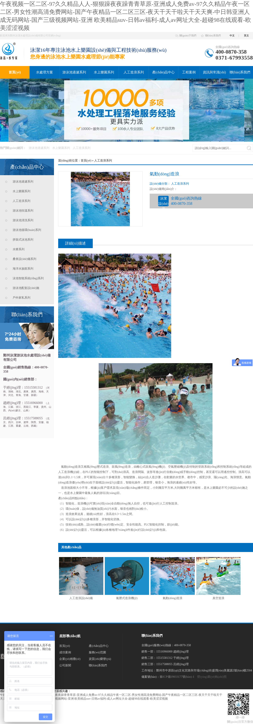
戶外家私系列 (21, 297)
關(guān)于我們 (187, 35)
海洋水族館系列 (23, 268)
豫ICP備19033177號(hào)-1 (177, 676)
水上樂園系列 (104, 72)
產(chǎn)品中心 (163, 72)
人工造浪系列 (134, 72)
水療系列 (18, 249)
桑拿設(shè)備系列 (24, 259)
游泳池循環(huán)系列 (27, 230)
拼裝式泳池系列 (23, 239)
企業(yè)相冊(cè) (69, 658)
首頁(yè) (15, 72)
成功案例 (65, 652)
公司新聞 (65, 665)
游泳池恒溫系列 (23, 210)
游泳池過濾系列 (74, 72)
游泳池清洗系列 (23, 220)
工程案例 (189, 72)
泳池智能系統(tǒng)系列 (28, 278)
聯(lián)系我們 (213, 35)
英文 (246, 35)
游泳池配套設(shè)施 (26, 288)
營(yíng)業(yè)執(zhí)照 (211, 676)
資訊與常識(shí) (214, 72)
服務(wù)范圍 (97, 652)
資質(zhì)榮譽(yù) (100, 658)
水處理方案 (44, 72)
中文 (232, 35)
